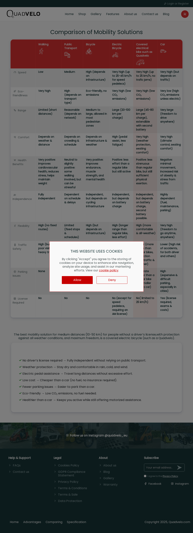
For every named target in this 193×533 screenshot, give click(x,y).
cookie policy (108, 270)
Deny (112, 280)
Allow (77, 280)
